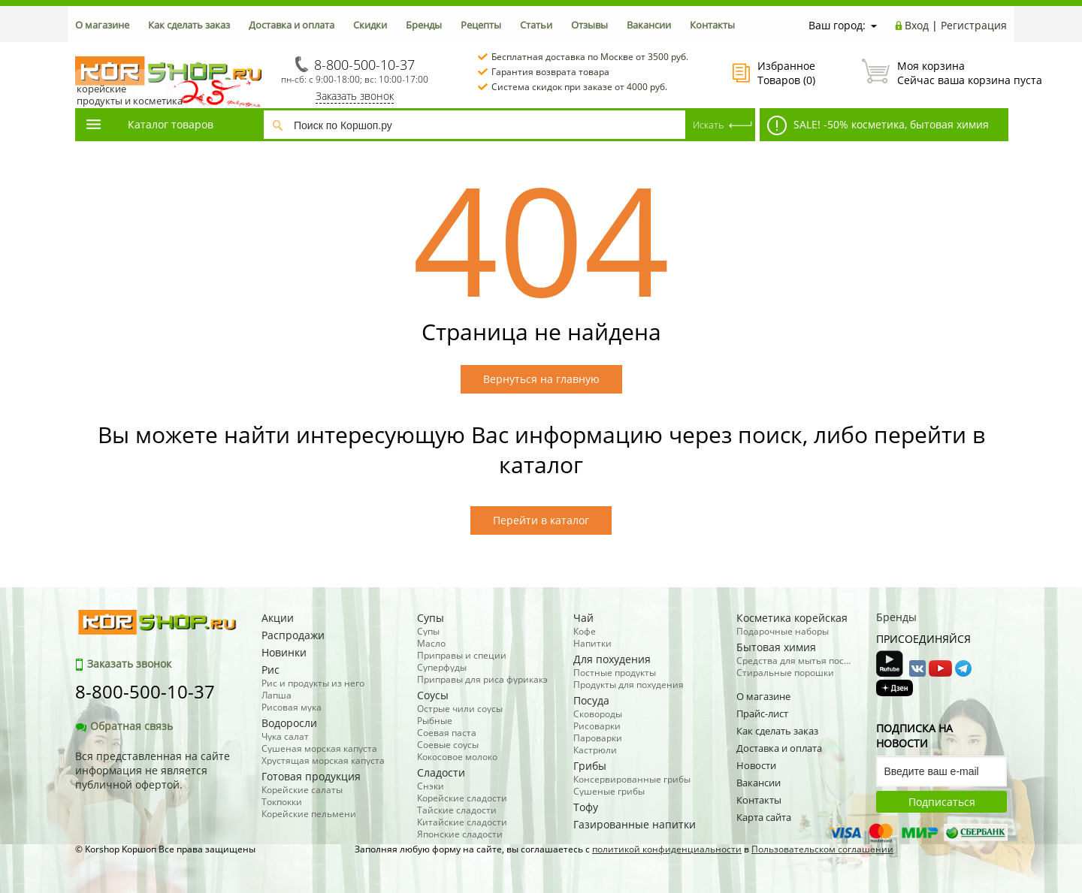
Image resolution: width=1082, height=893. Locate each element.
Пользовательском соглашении (822, 849)
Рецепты (481, 25)
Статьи (536, 25)
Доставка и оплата (291, 25)
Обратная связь (124, 726)
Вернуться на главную (541, 379)
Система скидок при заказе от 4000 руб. (579, 86)
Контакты (712, 25)
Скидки (370, 25)
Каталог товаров (148, 124)
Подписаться (941, 802)
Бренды (424, 25)
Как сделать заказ (189, 25)
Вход (917, 25)
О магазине (102, 25)
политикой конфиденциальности (667, 849)
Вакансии (649, 25)
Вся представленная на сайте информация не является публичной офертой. (152, 770)
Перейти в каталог (541, 520)
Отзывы (589, 25)
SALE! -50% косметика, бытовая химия (878, 125)
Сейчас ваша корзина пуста (934, 73)
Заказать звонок (355, 96)
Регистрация (974, 25)
